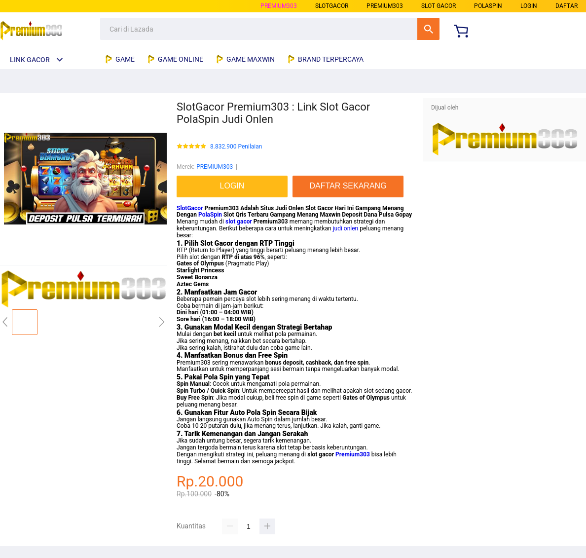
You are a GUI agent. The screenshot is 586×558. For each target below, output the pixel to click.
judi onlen (346, 228)
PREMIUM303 (278, 5)
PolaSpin (210, 214)
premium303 (384, 5)
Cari (428, 29)
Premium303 (352, 454)
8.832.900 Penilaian (236, 147)
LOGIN (528, 5)
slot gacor (238, 221)
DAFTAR (566, 5)
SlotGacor (190, 208)
